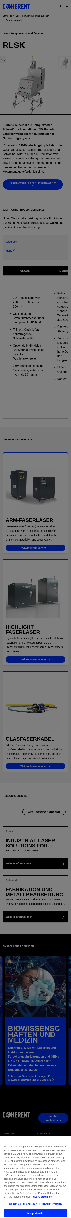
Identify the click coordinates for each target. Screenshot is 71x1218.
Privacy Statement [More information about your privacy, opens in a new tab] (41, 1203)
